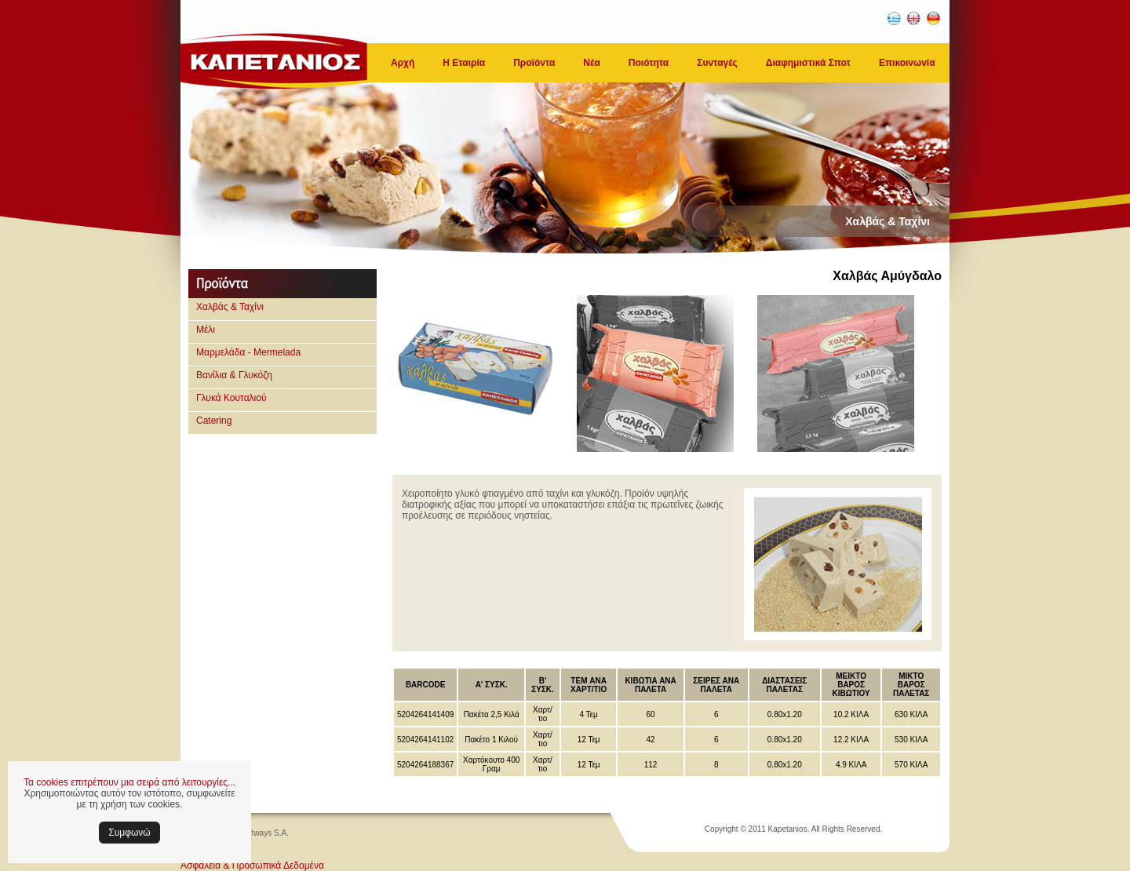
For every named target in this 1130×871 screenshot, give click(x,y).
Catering (213, 420)
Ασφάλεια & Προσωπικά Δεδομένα (252, 865)
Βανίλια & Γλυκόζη (234, 375)
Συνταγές (717, 62)
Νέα (591, 62)
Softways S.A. (264, 833)
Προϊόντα (534, 62)
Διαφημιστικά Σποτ (808, 62)
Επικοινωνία (907, 62)
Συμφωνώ (129, 832)
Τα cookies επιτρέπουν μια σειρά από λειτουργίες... (129, 782)
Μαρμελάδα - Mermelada (248, 352)
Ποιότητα (649, 62)
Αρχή (402, 62)
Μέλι (205, 329)
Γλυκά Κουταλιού (231, 397)
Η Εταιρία (464, 62)
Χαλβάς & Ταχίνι (230, 306)
